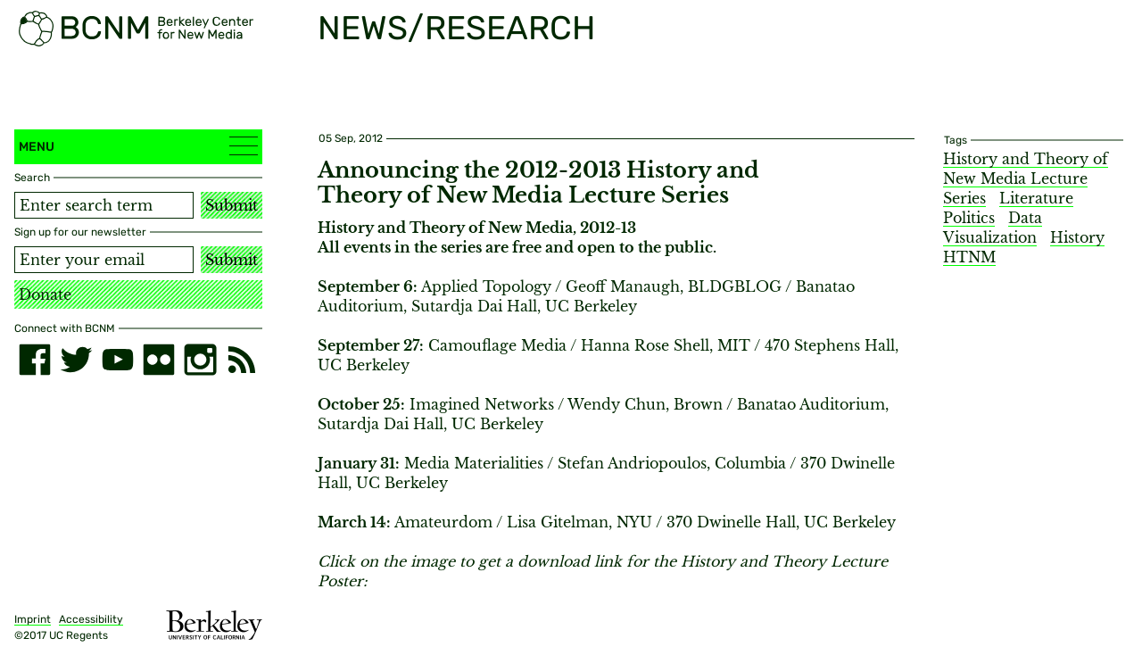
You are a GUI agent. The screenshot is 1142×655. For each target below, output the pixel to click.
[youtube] (117, 359)
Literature (1036, 198)
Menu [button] (138, 146)
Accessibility (91, 619)
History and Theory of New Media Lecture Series (1025, 178)
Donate (45, 294)
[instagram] (199, 359)
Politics (969, 218)
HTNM (969, 257)
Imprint (32, 619)
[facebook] (34, 359)
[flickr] (158, 359)
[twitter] (75, 359)
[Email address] (104, 259)
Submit (231, 205)
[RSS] (241, 359)
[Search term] (104, 205)
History (1077, 237)
